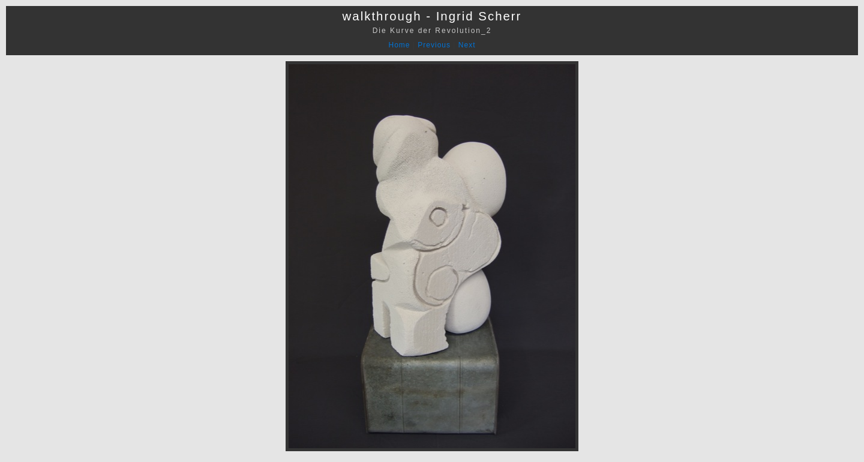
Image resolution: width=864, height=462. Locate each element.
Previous (434, 45)
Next (467, 45)
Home (399, 45)
